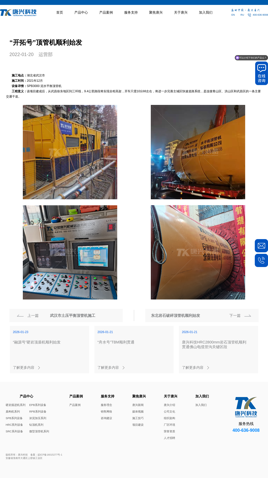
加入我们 (206, 12)
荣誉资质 (169, 431)
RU (242, 14)
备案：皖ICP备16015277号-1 (46, 454)
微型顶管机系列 (39, 431)
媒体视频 (138, 411)
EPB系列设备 (37, 404)
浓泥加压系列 (37, 418)
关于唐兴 (181, 12)
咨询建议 (106, 418)
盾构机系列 (13, 411)
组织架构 (169, 418)
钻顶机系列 (36, 424)
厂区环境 (169, 424)
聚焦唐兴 (156, 12)
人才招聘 (169, 438)
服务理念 (106, 404)
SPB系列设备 (14, 418)
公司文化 (169, 411)
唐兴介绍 (169, 404)
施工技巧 (138, 418)
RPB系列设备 (37, 411)
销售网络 (106, 411)
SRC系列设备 (14, 431)
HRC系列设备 (14, 424)
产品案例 (106, 12)
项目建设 (138, 424)
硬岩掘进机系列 (15, 404)
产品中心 (81, 12)
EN (233, 14)
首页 (59, 12)
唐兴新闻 (138, 404)
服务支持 (131, 12)
